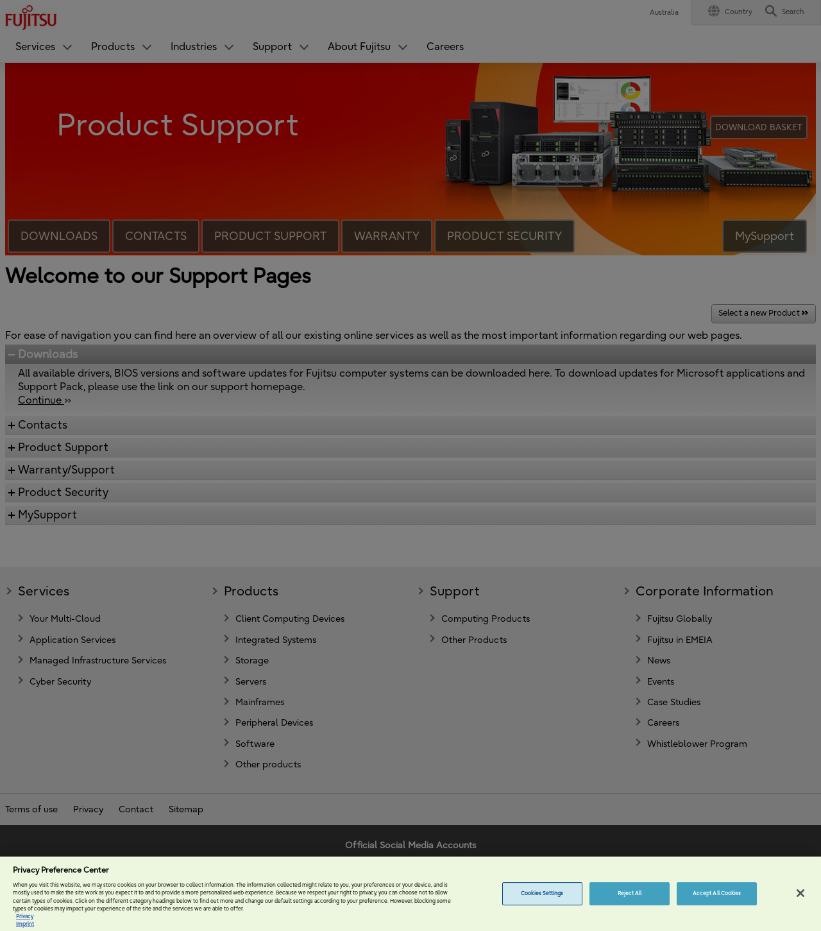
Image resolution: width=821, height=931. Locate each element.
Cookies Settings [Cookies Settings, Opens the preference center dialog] (542, 904)
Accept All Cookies (717, 904)
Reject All (630, 904)
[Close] (800, 904)
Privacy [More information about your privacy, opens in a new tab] (24, 927)
